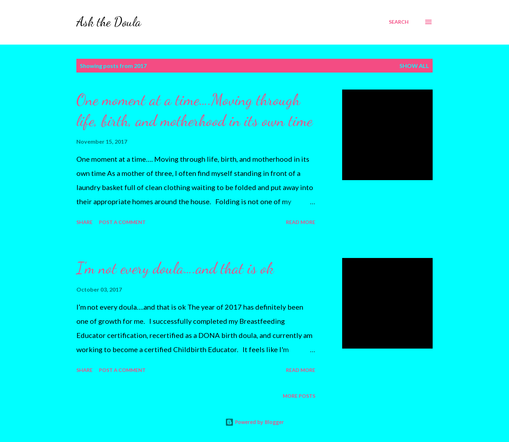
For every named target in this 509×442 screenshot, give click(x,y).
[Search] (399, 22)
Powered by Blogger (254, 422)
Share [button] (84, 222)
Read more (300, 222)
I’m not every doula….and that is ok (175, 268)
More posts (299, 396)
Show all (414, 65)
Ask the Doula (108, 21)
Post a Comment (122, 222)
